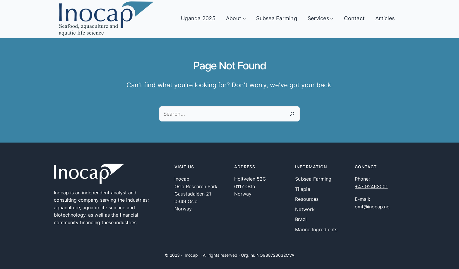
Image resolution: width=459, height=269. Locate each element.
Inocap (191, 255)
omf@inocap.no (372, 207)
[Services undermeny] (331, 18)
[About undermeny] (244, 18)
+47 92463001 (371, 186)
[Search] (292, 114)
